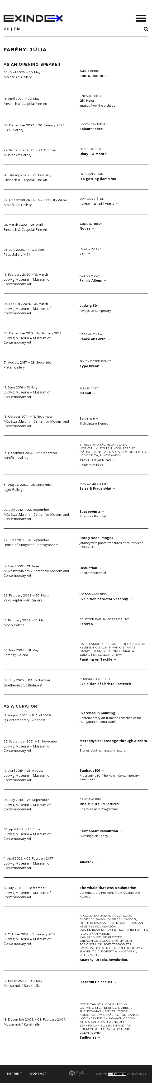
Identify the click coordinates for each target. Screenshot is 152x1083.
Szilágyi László (93, 1029)
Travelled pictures (97, 460)
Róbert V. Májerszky (118, 951)
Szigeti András (118, 1025)
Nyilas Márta (109, 452)
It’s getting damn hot (100, 178)
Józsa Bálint (118, 619)
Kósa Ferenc (124, 448)
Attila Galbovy (92, 1022)
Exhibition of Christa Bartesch (107, 683)
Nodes (87, 228)
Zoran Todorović (127, 948)
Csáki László (116, 1004)
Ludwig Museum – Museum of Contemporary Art (27, 281)
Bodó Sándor (92, 1004)
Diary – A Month (95, 153)
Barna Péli (116, 1022)
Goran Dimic (90, 1007)
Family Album (93, 280)
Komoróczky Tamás (96, 1015)
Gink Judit (110, 644)
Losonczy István (94, 124)
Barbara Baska (93, 919)
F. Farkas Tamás (122, 647)
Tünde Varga (111, 455)
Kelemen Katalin (94, 647)
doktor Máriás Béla (97, 923)
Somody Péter (92, 198)
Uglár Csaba (91, 1032)
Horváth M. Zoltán (96, 448)
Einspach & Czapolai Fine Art (26, 103)
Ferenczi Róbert (116, 1007)
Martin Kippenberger (98, 930)
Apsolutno (89, 915)
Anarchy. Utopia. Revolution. (106, 959)
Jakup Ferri (89, 71)
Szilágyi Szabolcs (95, 940)
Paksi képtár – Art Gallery (23, 600)
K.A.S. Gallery (13, 130)
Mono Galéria (14, 625)
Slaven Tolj (90, 951)
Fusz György (90, 248)
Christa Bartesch (95, 679)
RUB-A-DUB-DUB (95, 76)
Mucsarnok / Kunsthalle (22, 985)
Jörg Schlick (91, 944)
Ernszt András (92, 444)
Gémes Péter (90, 149)
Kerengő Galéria (16, 655)
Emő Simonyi (122, 940)
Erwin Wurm (90, 799)
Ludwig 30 (90, 305)
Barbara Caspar (122, 919)
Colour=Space (93, 129)
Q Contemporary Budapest (24, 720)
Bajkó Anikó (90, 644)
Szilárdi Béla (91, 96)
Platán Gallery (14, 367)
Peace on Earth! (95, 339)
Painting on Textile (98, 659)
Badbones (90, 1037)
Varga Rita (89, 455)
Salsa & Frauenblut (98, 488)
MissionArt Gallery (17, 155)
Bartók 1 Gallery (16, 457)
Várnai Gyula (91, 334)
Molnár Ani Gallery (18, 77)
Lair (85, 253)
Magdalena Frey (94, 483)
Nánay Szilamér (93, 651)
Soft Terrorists (117, 944)
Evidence (89, 418)
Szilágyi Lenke (119, 1029)
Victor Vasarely (93, 594)
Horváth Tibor (115, 1011)
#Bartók (89, 862)
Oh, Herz (89, 100)
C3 (146, 1074)
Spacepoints (92, 511)
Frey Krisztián (91, 174)
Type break (91, 366)
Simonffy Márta (120, 651)
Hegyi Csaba (117, 444)
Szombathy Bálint (95, 948)
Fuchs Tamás (90, 1011)
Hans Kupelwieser (133, 930)
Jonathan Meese (95, 933)
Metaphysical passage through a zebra (113, 742)
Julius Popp (90, 388)
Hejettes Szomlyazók (98, 926)
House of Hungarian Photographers (31, 545)
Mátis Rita (88, 452)
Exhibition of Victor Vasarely (106, 599)
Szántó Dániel (92, 1025)
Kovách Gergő (122, 1018)
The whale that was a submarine (110, 887)
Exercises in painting (99, 713)
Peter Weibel (91, 955)
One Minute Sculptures (101, 804)
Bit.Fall (87, 393)
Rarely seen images (99, 537)
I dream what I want (99, 203)
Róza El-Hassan (129, 923)
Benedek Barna (93, 619)
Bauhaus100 (92, 770)
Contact (38, 1073)
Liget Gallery (13, 489)
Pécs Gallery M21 (17, 254)
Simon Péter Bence (96, 361)
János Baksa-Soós (116, 915)
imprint (14, 1073)
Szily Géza (88, 654)
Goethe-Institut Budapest (23, 685)
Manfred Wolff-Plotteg (101, 937)
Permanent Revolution (101, 831)
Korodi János (126, 1015)
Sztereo (88, 624)
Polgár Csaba (132, 644)
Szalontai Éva (110, 654)
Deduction (90, 568)
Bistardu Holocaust (98, 982)
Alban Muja (89, 275)
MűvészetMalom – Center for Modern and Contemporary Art (36, 423)
